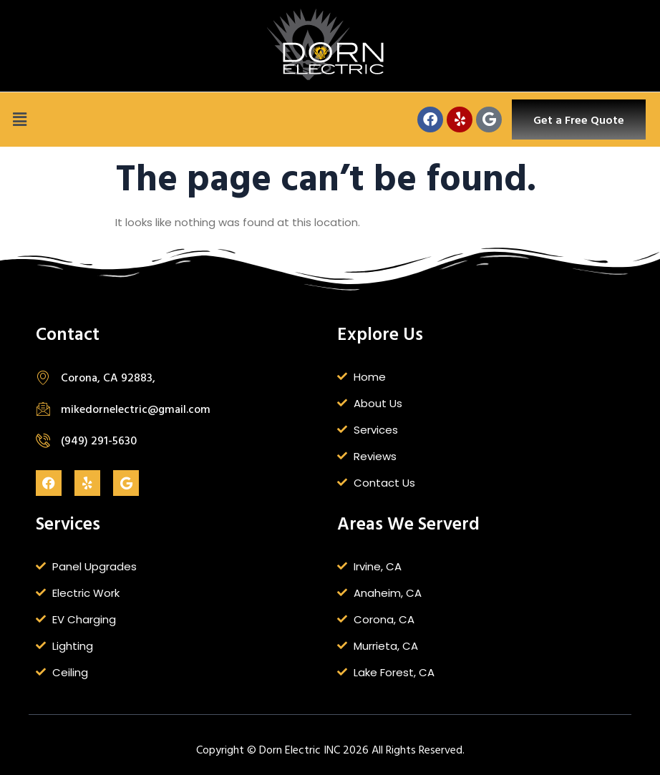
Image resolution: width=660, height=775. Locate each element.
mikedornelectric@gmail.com (135, 408)
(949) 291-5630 (99, 440)
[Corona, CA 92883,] (43, 377)
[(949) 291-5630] (43, 440)
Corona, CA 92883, (108, 377)
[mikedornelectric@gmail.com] (43, 408)
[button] (19, 119)
